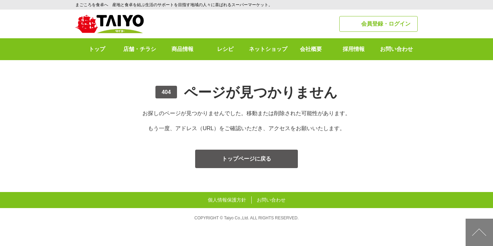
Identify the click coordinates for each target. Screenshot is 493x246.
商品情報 (182, 49)
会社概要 (311, 49)
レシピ (225, 49)
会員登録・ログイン (385, 24)
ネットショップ (268, 49)
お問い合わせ (396, 49)
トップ (97, 49)
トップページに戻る (246, 159)
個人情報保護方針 (227, 200)
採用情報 (354, 49)
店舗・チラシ (139, 49)
